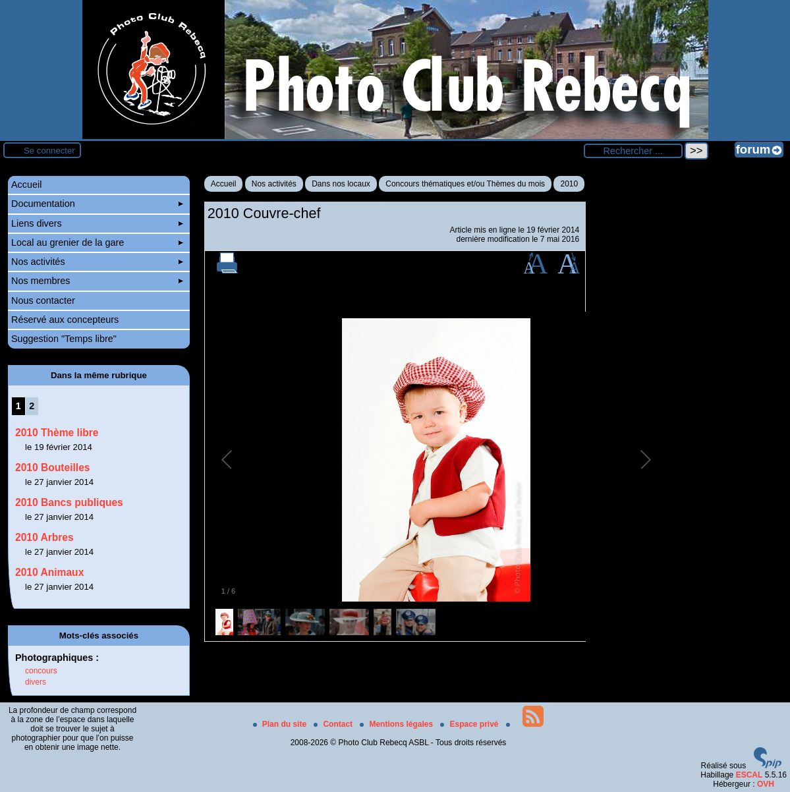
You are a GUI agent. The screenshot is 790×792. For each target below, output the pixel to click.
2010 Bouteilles (52, 467)
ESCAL (749, 774)
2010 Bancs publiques (69, 502)
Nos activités (274, 183)
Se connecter (49, 151)
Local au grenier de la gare (97, 242)
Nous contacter (43, 300)
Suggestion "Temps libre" (64, 338)
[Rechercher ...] (633, 151)
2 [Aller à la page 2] (31, 406)
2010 (569, 183)
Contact (334, 724)
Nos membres (97, 280)
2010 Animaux (49, 572)
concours (41, 670)
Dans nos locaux (341, 183)
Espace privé (470, 724)
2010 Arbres (44, 537)
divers (35, 682)
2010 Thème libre (57, 432)
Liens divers (97, 223)
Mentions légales (397, 724)
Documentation (97, 203)
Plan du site (281, 724)
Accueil (224, 183)
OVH (765, 784)
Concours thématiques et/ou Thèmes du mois (465, 183)
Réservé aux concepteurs (65, 319)
